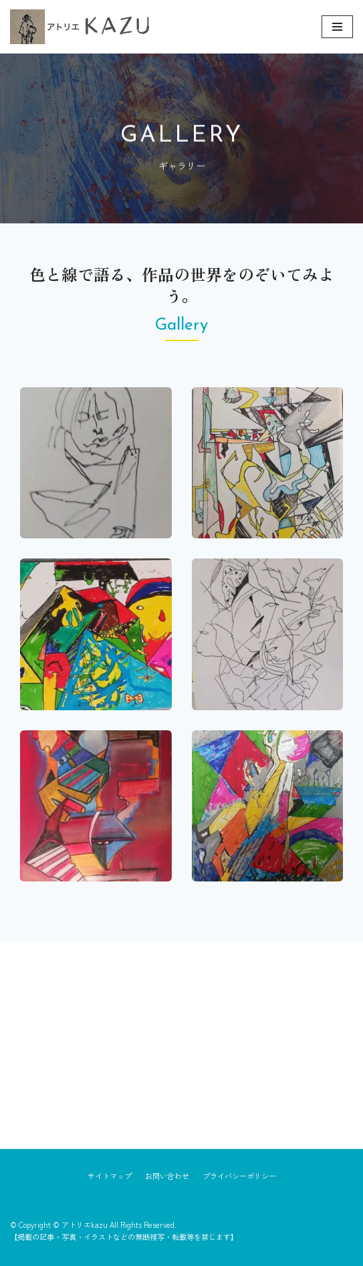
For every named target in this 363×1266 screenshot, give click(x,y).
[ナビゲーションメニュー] (337, 26)
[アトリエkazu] (79, 26)
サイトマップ (110, 1175)
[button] (96, 463)
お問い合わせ (167, 1175)
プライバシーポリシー (239, 1175)
